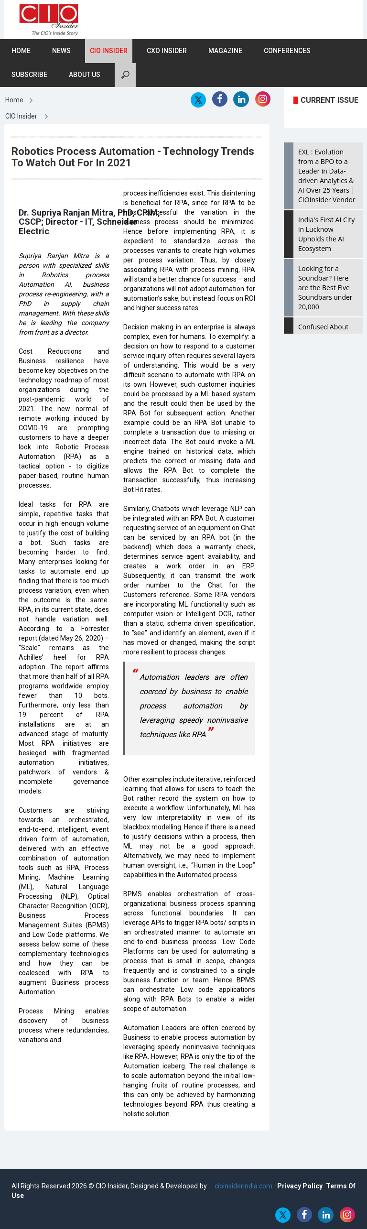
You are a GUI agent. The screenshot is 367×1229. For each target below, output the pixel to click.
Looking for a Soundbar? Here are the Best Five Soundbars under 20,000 (325, 288)
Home (21, 51)
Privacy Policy (300, 1186)
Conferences (287, 51)
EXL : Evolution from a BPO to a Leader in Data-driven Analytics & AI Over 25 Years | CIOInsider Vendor (327, 176)
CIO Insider (109, 51)
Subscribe (29, 75)
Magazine (225, 51)
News (61, 51)
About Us (84, 75)
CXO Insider (167, 51)
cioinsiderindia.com (242, 1186)
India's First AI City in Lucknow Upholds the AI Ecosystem (326, 234)
